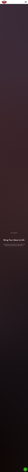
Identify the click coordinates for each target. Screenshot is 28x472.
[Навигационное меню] (26, 2)
